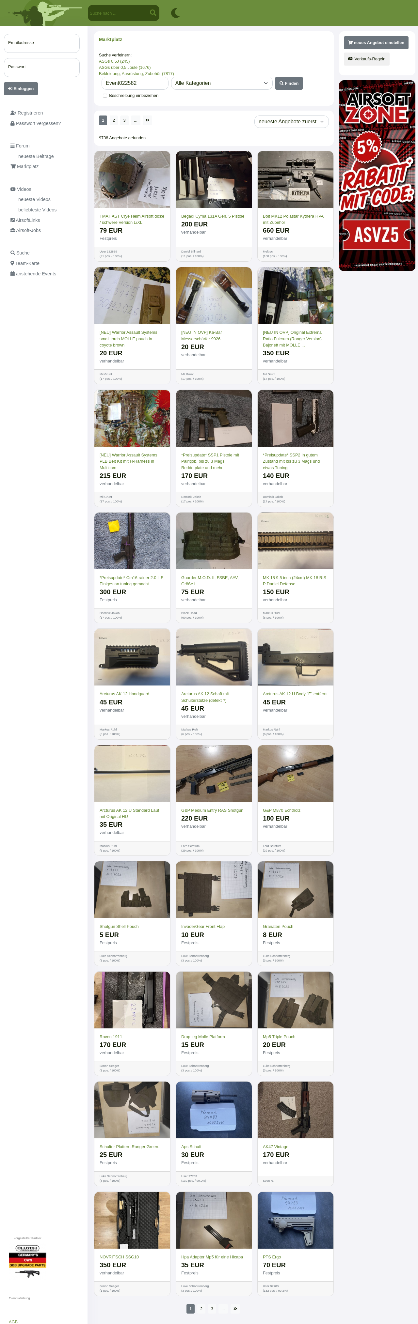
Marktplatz (110, 39)
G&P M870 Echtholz (281, 810)
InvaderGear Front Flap (203, 926)
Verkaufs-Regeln (366, 58)
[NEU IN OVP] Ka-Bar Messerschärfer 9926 (201, 335)
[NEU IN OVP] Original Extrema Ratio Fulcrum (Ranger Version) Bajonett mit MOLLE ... (292, 338)
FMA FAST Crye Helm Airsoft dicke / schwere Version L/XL (132, 219)
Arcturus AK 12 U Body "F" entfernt (295, 693)
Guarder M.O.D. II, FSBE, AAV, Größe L (210, 580)
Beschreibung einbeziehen (133, 95)
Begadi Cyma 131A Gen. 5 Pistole (213, 216)
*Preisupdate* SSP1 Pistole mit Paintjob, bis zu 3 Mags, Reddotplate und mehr (210, 461)
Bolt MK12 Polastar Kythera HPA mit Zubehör (293, 219)
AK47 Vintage (275, 1146)
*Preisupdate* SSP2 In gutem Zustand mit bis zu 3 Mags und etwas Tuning (291, 461)
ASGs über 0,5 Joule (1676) (125, 67)
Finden (289, 83)
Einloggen (21, 88)
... (135, 120)
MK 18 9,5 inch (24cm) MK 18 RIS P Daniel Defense (294, 580)
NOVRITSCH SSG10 (119, 1257)
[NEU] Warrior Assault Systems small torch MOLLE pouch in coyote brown (128, 338)
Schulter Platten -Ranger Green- (130, 1146)
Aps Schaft (191, 1146)
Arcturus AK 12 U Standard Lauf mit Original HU (129, 813)
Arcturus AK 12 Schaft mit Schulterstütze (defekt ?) (205, 696)
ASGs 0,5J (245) (114, 61)
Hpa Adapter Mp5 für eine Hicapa (212, 1257)
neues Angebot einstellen (376, 42)
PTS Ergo (272, 1257)
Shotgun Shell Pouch (119, 926)
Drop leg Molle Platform (203, 1036)
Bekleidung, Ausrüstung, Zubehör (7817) (136, 73)
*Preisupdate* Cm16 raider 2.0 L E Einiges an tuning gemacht (132, 580)
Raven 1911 (111, 1036)
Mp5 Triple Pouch (279, 1036)
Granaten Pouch (278, 926)
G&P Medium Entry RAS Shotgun (212, 810)
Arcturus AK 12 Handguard (124, 693)
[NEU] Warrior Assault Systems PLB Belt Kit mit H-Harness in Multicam (128, 461)
